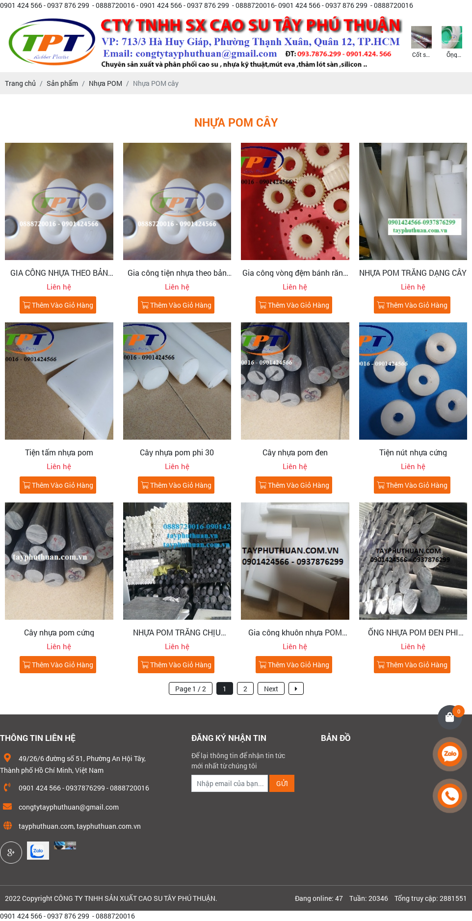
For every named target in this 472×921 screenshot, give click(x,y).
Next (271, 688)
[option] (421, 41)
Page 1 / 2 (190, 688)
